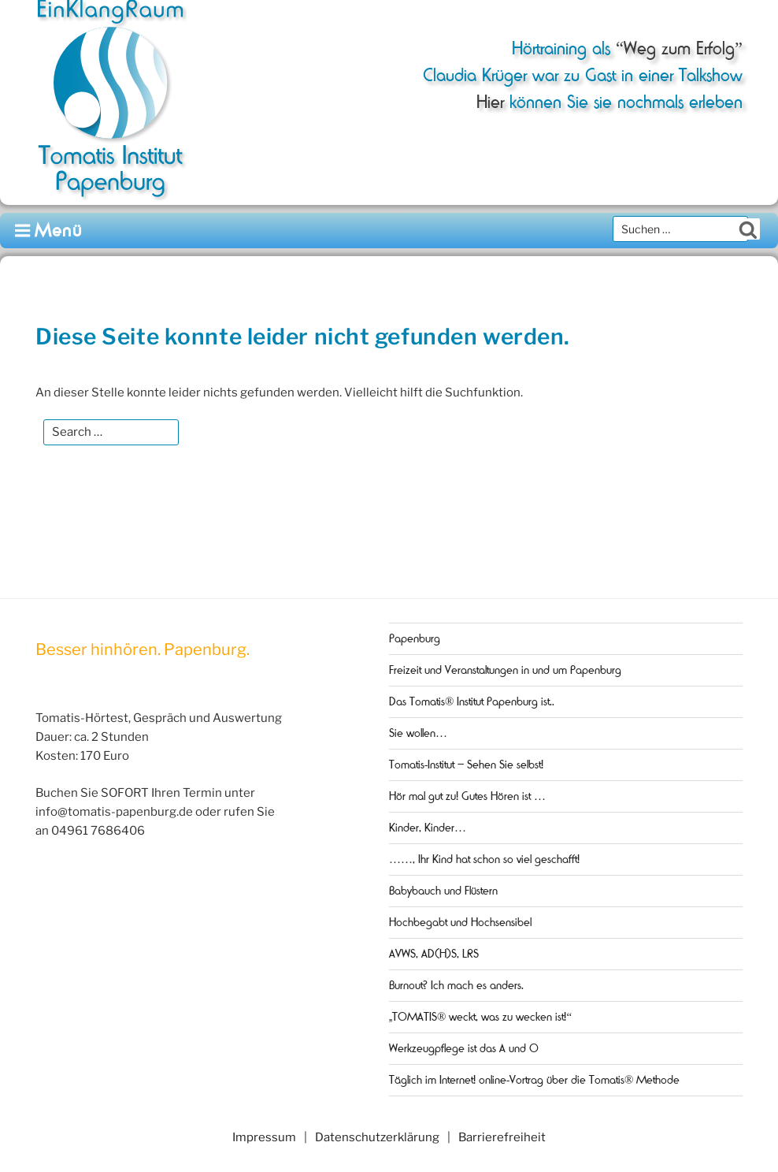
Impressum (264, 1137)
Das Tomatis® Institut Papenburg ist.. (471, 701)
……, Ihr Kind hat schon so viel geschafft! (484, 859)
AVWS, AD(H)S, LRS (434, 954)
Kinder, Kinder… (427, 827)
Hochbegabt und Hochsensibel (460, 922)
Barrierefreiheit (502, 1137)
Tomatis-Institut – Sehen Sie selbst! (466, 764)
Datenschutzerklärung (377, 1137)
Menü (49, 230)
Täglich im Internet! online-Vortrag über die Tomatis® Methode (534, 1080)
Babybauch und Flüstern (443, 891)
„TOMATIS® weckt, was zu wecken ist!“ (480, 1017)
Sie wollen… (418, 733)
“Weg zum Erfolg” (676, 48)
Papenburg (414, 638)
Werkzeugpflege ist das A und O (464, 1048)
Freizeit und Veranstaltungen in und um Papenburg (505, 670)
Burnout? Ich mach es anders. (456, 985)
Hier (490, 102)
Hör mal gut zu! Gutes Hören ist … (467, 796)
